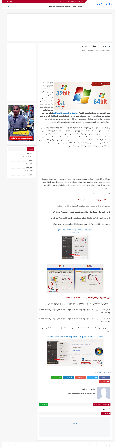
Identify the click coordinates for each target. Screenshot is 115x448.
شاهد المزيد (41, 404)
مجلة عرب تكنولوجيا (101, 4)
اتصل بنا (57, 1)
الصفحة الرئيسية (78, 1)
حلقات (72, 6)
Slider (28, 174)
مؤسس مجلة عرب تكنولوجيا (67, 1)
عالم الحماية (66, 6)
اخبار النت (78, 6)
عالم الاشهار (50, 6)
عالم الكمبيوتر (58, 6)
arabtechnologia (102, 50)
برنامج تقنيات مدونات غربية (23, 157)
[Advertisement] (57, 27)
